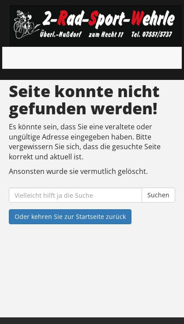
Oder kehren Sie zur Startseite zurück (70, 216)
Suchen (158, 195)
